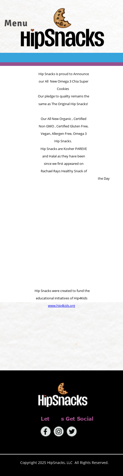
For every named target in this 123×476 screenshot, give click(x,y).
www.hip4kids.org (61, 305)
